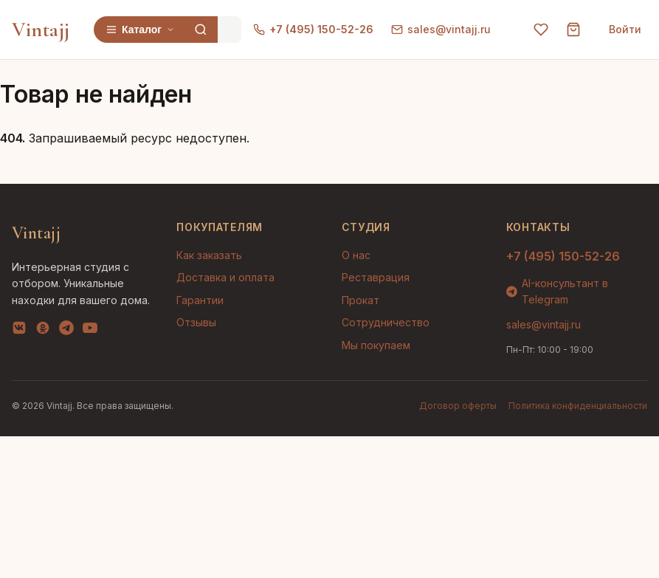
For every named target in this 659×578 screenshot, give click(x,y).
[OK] (42, 330)
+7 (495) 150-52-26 (313, 29)
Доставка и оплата (225, 277)
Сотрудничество (385, 322)
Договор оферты (458, 405)
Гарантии (200, 300)
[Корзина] (573, 29)
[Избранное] (541, 29)
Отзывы (196, 322)
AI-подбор (593, 544)
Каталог (140, 29)
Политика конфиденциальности (577, 405)
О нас (356, 255)
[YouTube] (90, 330)
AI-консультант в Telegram (557, 291)
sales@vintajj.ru (441, 29)
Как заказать (209, 255)
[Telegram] (66, 330)
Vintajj (41, 29)
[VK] (19, 330)
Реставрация (376, 277)
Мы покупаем (376, 345)
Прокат (360, 300)
